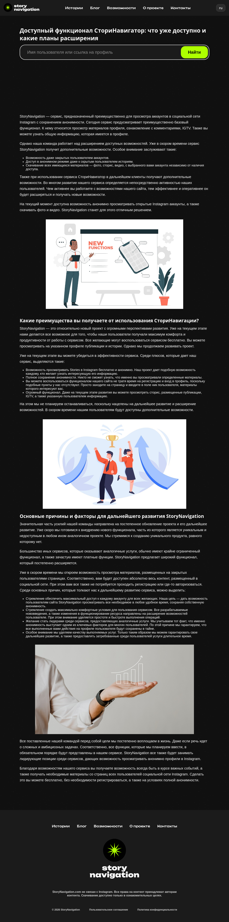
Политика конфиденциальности (157, 909)
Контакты (181, 8)
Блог (95, 8)
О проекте (153, 8)
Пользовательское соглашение (108, 909)
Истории (74, 8)
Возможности (121, 8)
